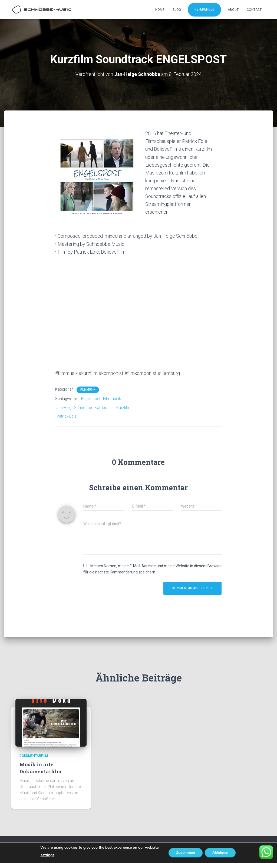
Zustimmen (184, 852)
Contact (254, 10)
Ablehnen (221, 852)
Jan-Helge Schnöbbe (74, 407)
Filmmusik (87, 389)
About (233, 10)
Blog (177, 10)
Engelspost (90, 399)
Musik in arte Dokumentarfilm (40, 767)
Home (159, 10)
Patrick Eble (66, 416)
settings (46, 855)
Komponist (104, 407)
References (204, 9)
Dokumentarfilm (33, 756)
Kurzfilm (123, 407)
